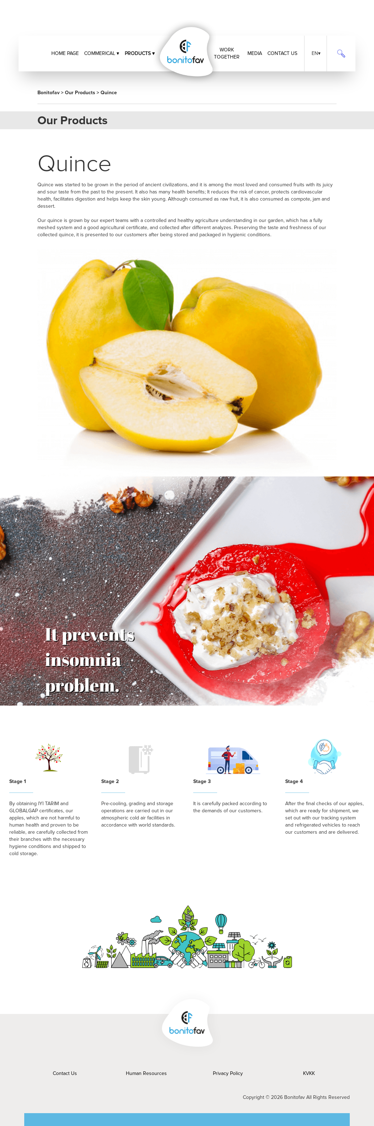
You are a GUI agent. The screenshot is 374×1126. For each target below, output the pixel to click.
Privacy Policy (228, 1073)
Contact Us (65, 1073)
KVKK (309, 1073)
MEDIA (254, 53)
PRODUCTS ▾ (140, 53)
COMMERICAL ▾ (101, 53)
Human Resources (146, 1073)
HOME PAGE (65, 53)
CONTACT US (282, 53)
